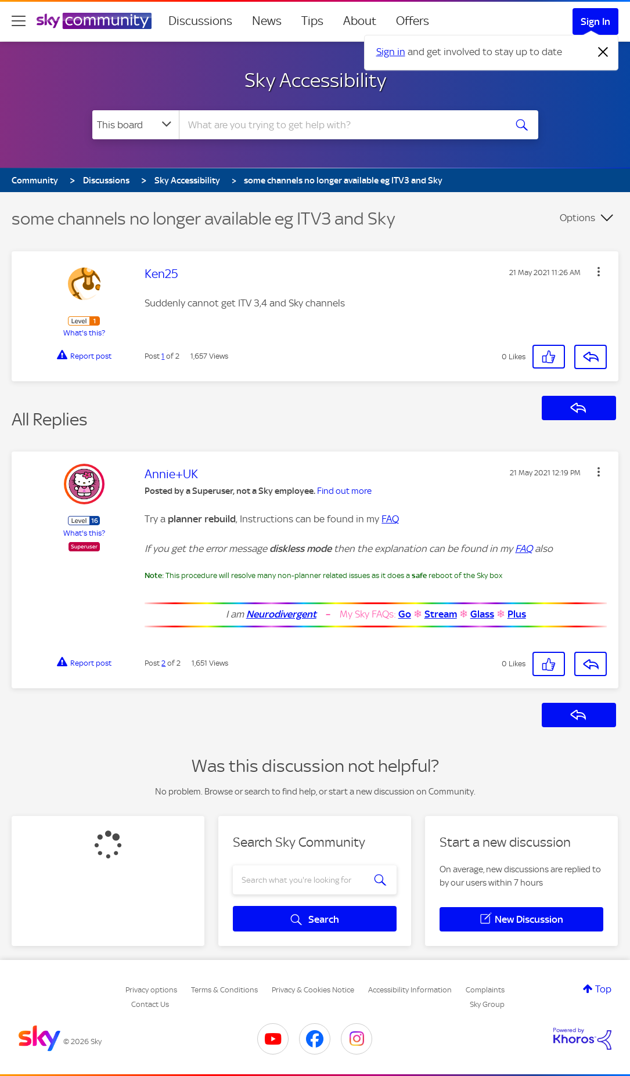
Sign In (595, 21)
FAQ (390, 519)
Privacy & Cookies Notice (313, 989)
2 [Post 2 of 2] (163, 663)
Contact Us (150, 1004)
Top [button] (603, 989)
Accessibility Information (410, 989)
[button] (599, 271)
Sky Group (487, 1004)
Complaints (485, 989)
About (359, 21)
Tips (312, 21)
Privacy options (151, 989)
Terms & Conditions (224, 989)
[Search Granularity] (135, 124)
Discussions (200, 21)
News (267, 21)
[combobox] (340, 124)
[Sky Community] (94, 21)
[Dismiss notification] (603, 52)
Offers (412, 21)
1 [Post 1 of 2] (162, 356)
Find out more (344, 491)
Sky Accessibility (315, 80)
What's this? (84, 332)
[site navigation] (19, 21)
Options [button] (577, 217)
